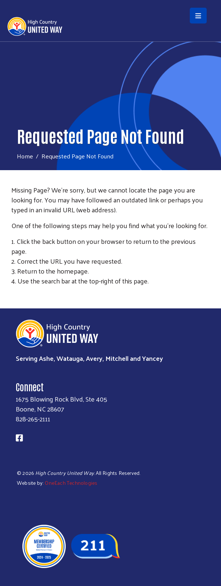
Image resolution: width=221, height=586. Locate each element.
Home (25, 156)
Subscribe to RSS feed (14, 294)
